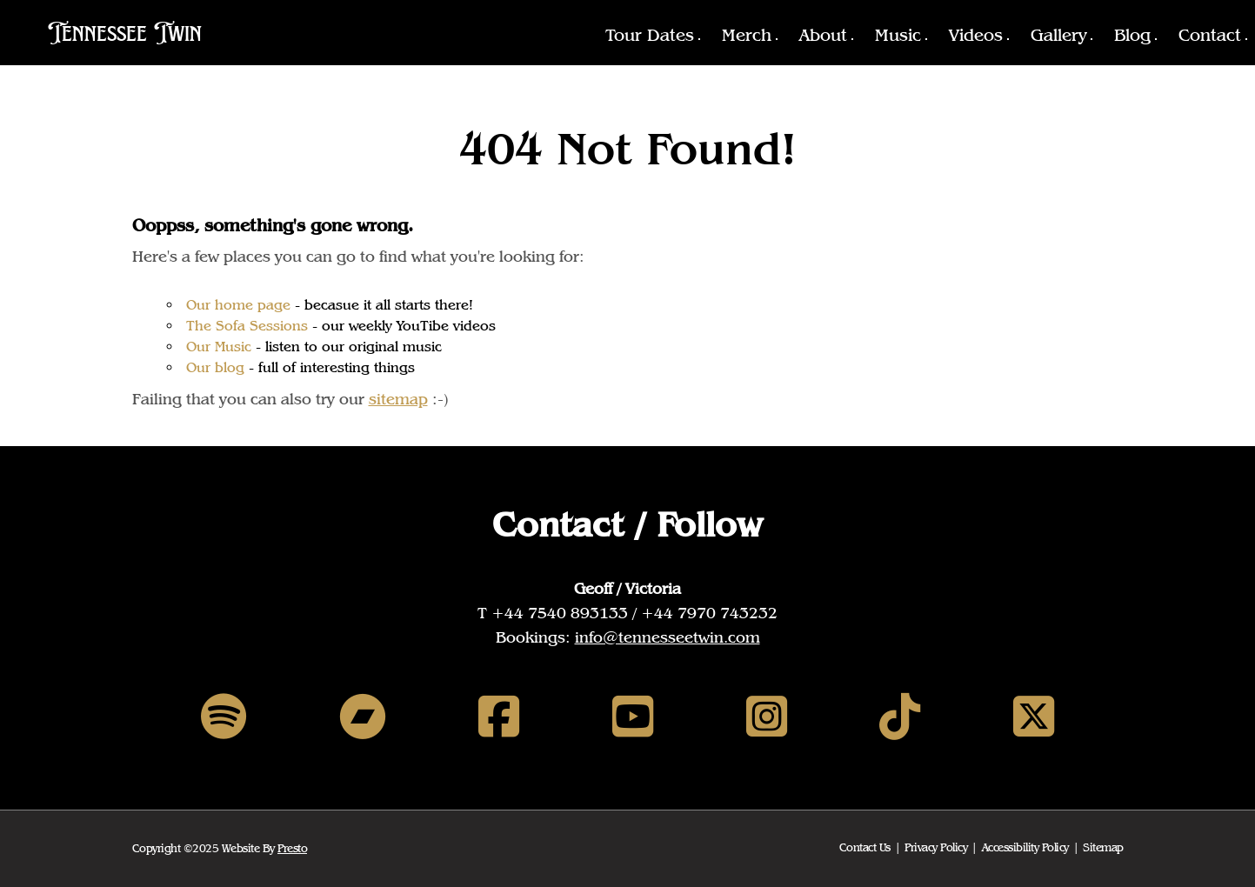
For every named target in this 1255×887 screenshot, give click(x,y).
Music (898, 34)
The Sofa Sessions (247, 325)
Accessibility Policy (1025, 847)
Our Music (218, 346)
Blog (1132, 34)
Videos (976, 34)
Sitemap (1103, 847)
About (823, 34)
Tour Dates (649, 34)
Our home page (238, 305)
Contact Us (865, 847)
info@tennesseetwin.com (667, 637)
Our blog (215, 367)
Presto (292, 848)
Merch (746, 34)
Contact (1209, 34)
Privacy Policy (936, 847)
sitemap (398, 399)
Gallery (1058, 34)
